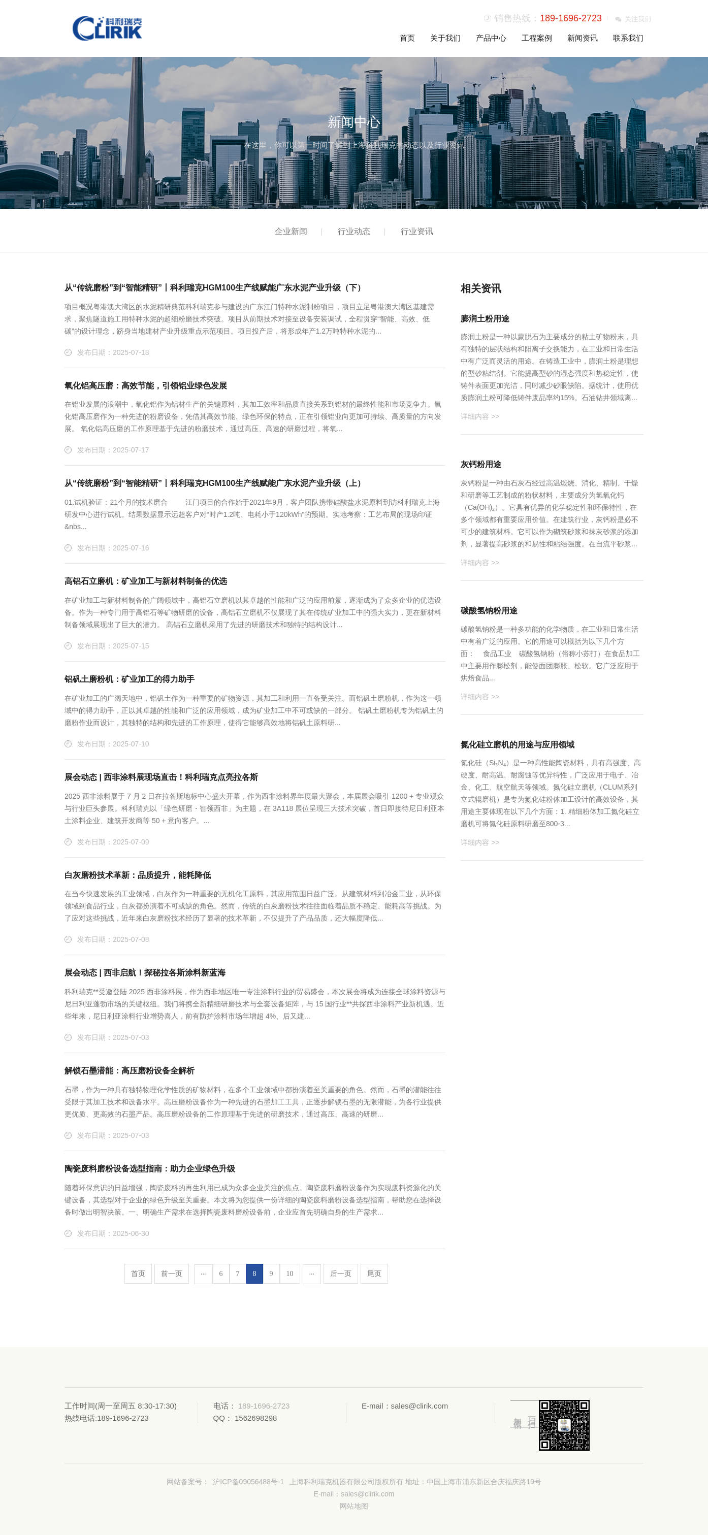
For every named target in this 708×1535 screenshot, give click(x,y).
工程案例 (537, 38)
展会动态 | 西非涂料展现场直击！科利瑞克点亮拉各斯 (161, 777)
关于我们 (445, 38)
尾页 (374, 1274)
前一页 (171, 1274)
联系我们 (628, 38)
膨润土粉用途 (485, 318)
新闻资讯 (582, 38)
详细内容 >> (480, 416)
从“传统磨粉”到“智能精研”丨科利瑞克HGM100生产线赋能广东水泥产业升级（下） (215, 287)
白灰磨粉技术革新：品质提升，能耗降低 (138, 875)
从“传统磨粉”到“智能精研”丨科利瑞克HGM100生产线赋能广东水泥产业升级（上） (215, 483)
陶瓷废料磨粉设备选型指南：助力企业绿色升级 (150, 1168)
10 (290, 1274)
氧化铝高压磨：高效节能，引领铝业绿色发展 (146, 385)
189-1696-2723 (571, 18)
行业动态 (354, 231)
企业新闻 (291, 231)
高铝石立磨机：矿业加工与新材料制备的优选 (146, 581)
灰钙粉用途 (481, 464)
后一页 (340, 1274)
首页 (407, 38)
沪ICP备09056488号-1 (248, 1482)
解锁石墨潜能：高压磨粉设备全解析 (130, 1070)
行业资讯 (417, 231)
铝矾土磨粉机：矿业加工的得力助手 (130, 679)
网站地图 (354, 1506)
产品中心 (491, 38)
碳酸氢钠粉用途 (489, 610)
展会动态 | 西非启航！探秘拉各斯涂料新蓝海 (145, 972)
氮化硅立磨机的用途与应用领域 (517, 744)
